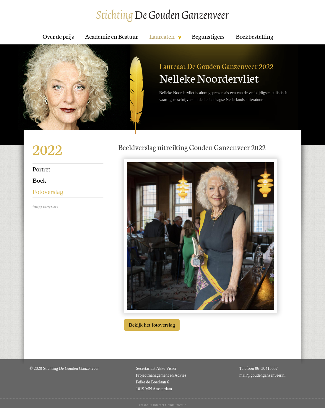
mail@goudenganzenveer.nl (262, 375)
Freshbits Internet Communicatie (162, 405)
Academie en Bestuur (111, 36)
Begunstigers (208, 36)
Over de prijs (58, 36)
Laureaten (162, 36)
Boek (39, 180)
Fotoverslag (47, 191)
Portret (41, 169)
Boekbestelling (254, 36)
